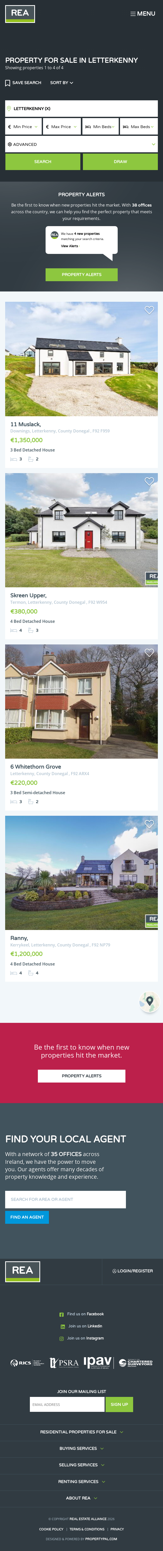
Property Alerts (81, 274)
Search (42, 161)
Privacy (117, 1529)
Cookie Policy (51, 1529)
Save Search (26, 82)
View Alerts (70, 246)
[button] (81, 144)
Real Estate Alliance (88, 1519)
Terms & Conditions (87, 1529)
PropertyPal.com (101, 1539)
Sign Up (119, 1404)
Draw (120, 161)
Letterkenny (32, 109)
